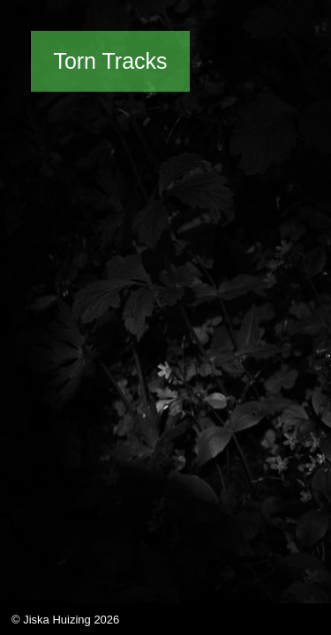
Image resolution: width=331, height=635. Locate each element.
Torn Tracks (110, 61)
